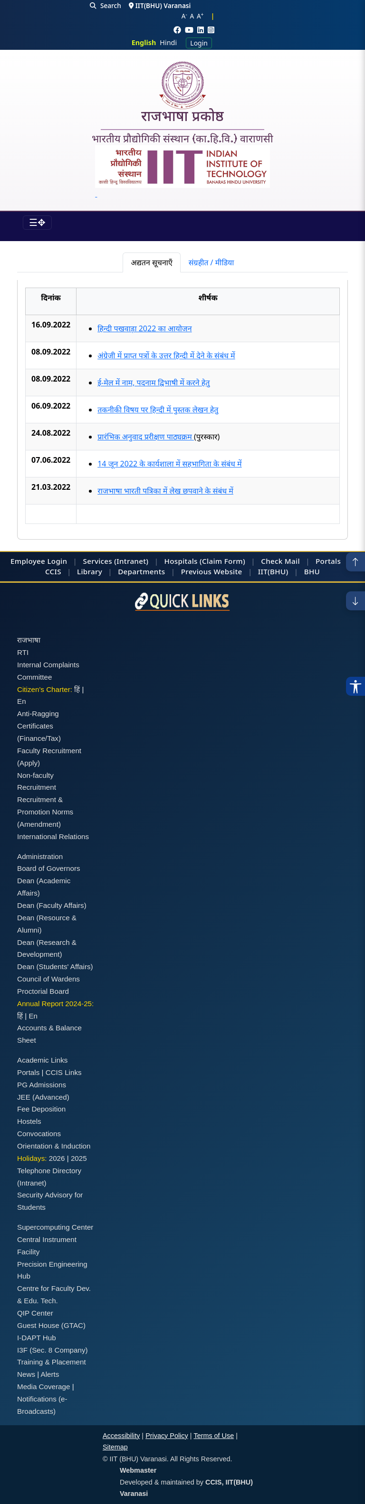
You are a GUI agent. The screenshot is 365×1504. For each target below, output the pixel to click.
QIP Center (35, 1313)
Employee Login (38, 561)
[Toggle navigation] (37, 222)
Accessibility (121, 1435)
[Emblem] (182, 172)
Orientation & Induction (54, 1146)
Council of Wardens (48, 979)
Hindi (168, 42)
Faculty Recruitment (49, 751)
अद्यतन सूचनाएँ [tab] (151, 262)
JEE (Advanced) (43, 1097)
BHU (312, 571)
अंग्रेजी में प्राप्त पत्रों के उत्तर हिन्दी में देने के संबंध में (166, 355)
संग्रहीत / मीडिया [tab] (211, 262)
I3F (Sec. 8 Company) (52, 1350)
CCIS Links (64, 1072)
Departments (141, 571)
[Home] (182, 85)
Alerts (50, 1374)
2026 (57, 1158)
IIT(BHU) (273, 571)
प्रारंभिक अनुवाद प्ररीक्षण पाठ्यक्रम (145, 436)
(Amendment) (39, 824)
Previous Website (211, 571)
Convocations (39, 1134)
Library (89, 571)
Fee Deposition (41, 1109)
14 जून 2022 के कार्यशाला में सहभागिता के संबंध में (169, 463)
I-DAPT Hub (36, 1338)
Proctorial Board (43, 991)
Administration (40, 856)
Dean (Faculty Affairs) (51, 905)
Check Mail (280, 561)
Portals (328, 561)
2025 (79, 1158)
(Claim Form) (222, 561)
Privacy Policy (166, 1435)
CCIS (53, 571)
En (21, 701)
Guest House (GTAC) (51, 1325)
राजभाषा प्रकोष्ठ (182, 117)
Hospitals (181, 561)
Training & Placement (51, 1362)
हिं (77, 689)
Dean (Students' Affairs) (55, 966)
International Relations (53, 836)
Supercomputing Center (55, 1227)
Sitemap (115, 1447)
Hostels (29, 1121)
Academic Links (42, 1060)
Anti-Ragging (38, 714)
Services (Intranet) (116, 561)
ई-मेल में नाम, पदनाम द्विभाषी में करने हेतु (153, 382)
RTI (23, 652)
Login (199, 42)
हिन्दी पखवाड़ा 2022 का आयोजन (144, 328)
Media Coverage (43, 1387)
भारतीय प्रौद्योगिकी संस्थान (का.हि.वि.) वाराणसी (182, 139)
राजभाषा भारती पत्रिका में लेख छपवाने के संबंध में (165, 491)
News (26, 1374)
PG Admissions (41, 1085)
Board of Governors (48, 868)
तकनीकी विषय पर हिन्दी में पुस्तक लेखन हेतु (157, 409)
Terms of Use (213, 1435)
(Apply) (28, 763)
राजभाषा (28, 640)
